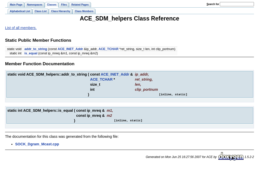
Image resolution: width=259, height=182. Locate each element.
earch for (213, 4)
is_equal (30, 53)
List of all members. (21, 28)
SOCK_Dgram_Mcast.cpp (37, 144)
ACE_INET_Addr (70, 49)
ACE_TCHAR (108, 49)
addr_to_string (35, 49)
